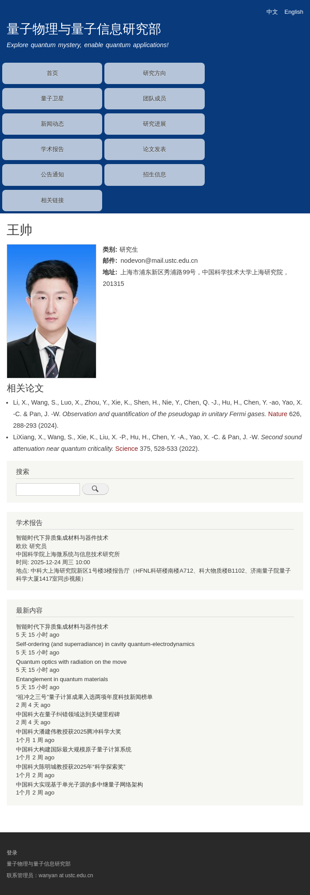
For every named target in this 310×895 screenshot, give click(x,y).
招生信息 (154, 174)
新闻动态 (52, 123)
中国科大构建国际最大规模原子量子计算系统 (73, 749)
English (294, 11)
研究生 (128, 249)
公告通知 (52, 174)
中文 (272, 11)
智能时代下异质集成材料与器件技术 (62, 537)
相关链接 (52, 200)
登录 (12, 853)
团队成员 (154, 98)
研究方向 (154, 73)
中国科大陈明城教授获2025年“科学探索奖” (70, 766)
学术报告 (52, 149)
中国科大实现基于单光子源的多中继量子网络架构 (79, 784)
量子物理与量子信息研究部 (84, 29)
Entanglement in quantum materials (62, 679)
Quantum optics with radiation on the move (71, 661)
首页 (52, 73)
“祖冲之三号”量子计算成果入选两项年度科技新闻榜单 (84, 697)
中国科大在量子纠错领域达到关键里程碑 (68, 714)
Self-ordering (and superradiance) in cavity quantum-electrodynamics (105, 644)
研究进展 (154, 123)
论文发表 (154, 149)
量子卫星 (52, 98)
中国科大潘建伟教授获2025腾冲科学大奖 (68, 731)
